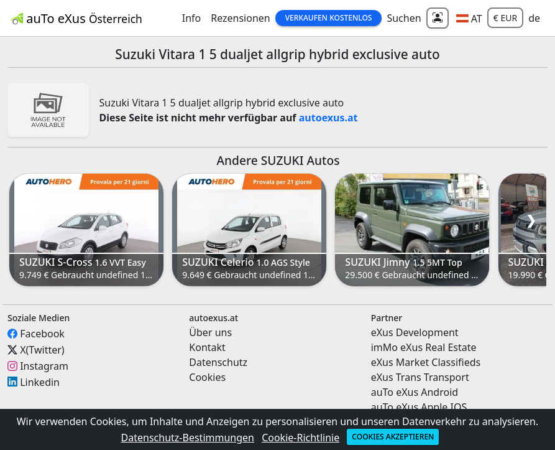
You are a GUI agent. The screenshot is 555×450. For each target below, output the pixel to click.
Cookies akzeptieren (393, 436)
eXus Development (415, 332)
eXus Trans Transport (420, 377)
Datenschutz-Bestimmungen (187, 437)
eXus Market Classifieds (426, 362)
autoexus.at (328, 117)
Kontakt (207, 347)
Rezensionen (240, 18)
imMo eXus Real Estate (424, 347)
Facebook (42, 333)
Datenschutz (218, 362)
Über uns (210, 332)
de (534, 18)
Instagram (44, 366)
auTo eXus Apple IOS (419, 407)
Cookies (207, 377)
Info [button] (191, 18)
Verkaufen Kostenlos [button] (328, 17)
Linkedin (40, 381)
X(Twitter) (42, 350)
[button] (469, 18)
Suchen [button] (404, 18)
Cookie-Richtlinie (300, 437)
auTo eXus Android (414, 392)
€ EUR (505, 18)
